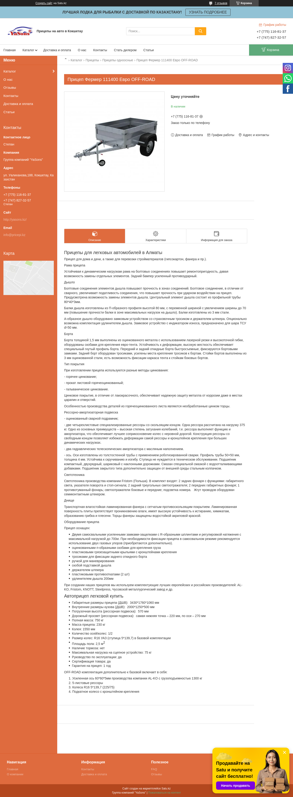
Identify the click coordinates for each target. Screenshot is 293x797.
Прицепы (92, 60)
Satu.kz (166, 788)
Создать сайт (43, 3)
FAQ (154, 769)
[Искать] (200, 31)
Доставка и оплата (57, 50)
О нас (82, 50)
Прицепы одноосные (117, 60)
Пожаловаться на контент (164, 792)
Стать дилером (125, 50)
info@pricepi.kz (14, 235)
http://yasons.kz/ (15, 219)
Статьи (148, 50)
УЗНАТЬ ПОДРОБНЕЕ (208, 12)
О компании (15, 774)
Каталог (28, 50)
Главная (9, 50)
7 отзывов (221, 3)
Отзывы (9, 87)
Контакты (100, 50)
